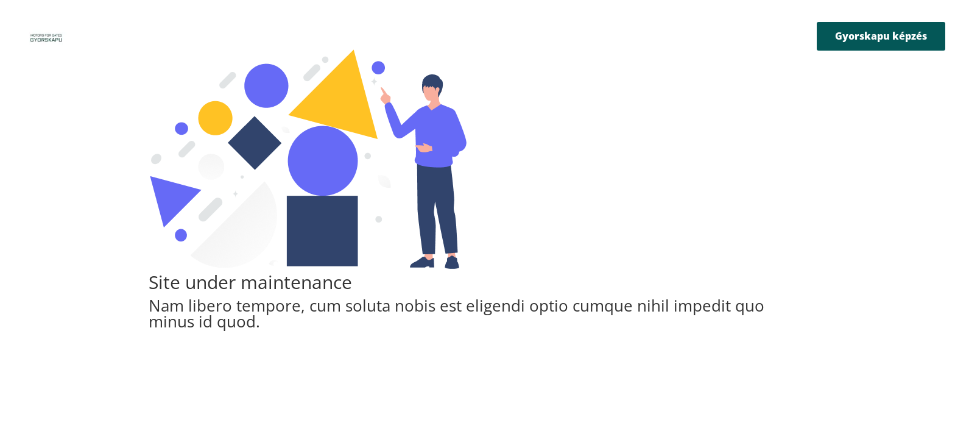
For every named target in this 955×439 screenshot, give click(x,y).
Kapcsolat (614, 37)
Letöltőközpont (464, 37)
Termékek (384, 37)
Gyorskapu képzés (881, 36)
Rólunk (335, 37)
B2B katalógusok (545, 37)
